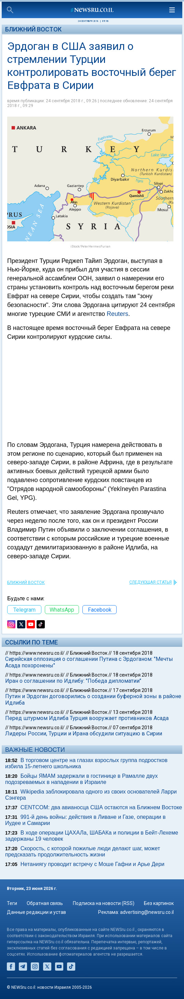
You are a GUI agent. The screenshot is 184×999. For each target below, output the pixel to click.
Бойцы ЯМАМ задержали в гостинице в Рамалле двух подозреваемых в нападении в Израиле (81, 779)
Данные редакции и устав (36, 912)
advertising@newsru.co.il (147, 912)
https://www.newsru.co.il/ (37, 653)
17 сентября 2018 (133, 690)
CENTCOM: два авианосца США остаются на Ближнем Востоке (101, 807)
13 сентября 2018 (133, 712)
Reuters (117, 313)
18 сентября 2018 (133, 653)
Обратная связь (45, 903)
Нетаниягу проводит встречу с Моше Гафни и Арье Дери (93, 864)
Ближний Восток (33, 29)
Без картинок (159, 903)
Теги (12, 903)
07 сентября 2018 (133, 727)
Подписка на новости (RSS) (103, 903)
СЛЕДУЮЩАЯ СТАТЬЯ (150, 582)
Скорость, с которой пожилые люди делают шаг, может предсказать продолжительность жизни (82, 851)
